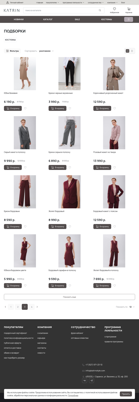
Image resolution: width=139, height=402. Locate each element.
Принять (126, 394)
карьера (41, 338)
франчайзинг (77, 333)
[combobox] (63, 10)
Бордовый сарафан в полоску (62, 270)
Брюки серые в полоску (59, 152)
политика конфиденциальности (18, 338)
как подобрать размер (14, 357)
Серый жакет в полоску (14, 152)
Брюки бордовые (12, 211)
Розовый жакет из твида (104, 152)
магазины (41, 343)
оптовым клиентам (79, 338)
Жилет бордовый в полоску (105, 270)
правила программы (113, 341)
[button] (12, 50)
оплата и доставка (12, 348)
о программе (110, 336)
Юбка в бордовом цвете (15, 270)
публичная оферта (12, 343)
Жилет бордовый (56, 211)
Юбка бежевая (10, 93)
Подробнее (73, 395)
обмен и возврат (11, 352)
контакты (41, 348)
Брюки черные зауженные (61, 93)
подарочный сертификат (15, 333)
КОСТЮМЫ (10, 39)
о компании (42, 333)
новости (41, 352)
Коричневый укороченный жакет (108, 93)
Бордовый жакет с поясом (105, 211)
